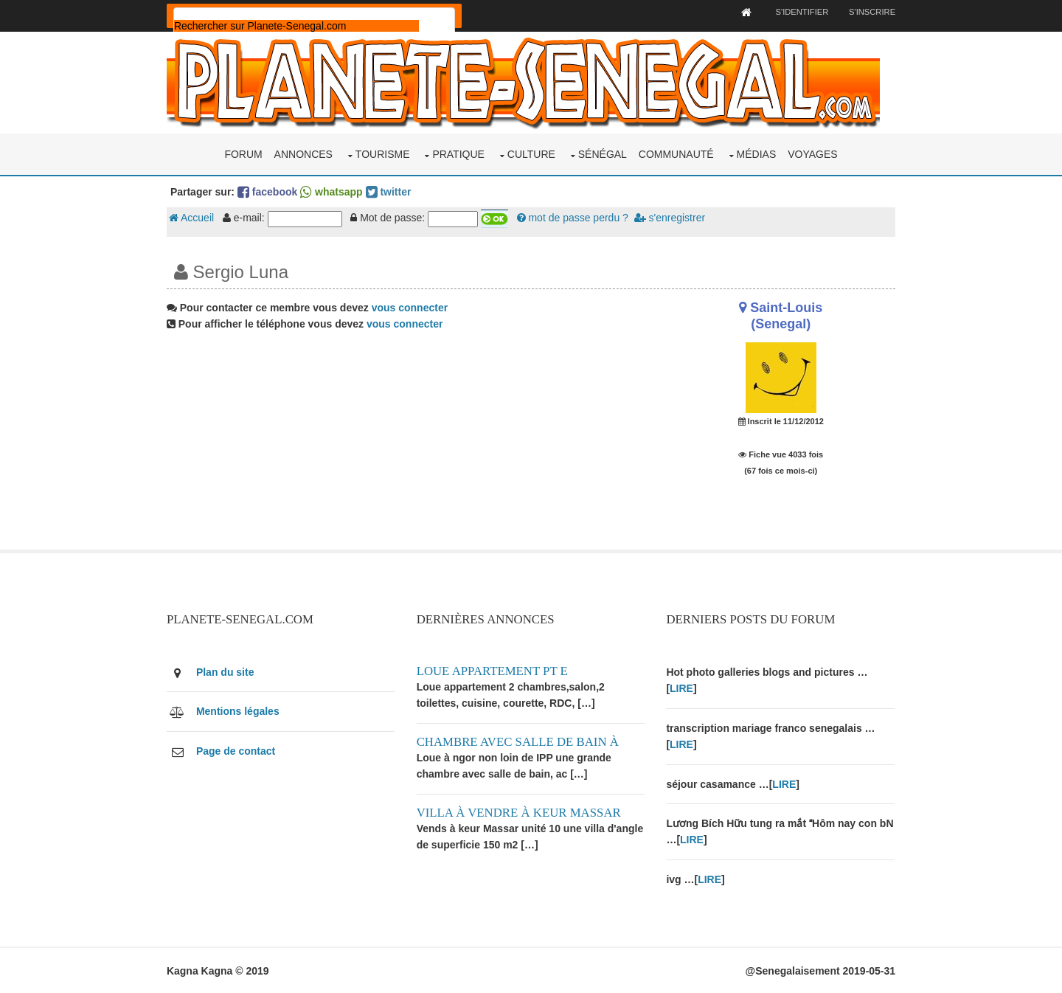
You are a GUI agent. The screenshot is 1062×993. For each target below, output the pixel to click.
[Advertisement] (407, 445)
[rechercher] (300, 26)
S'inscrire (868, 11)
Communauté (676, 153)
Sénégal (602, 153)
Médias (757, 153)
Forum (243, 153)
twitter (392, 191)
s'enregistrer (673, 218)
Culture (531, 153)
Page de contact (239, 749)
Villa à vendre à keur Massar (520, 811)
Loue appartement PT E (493, 670)
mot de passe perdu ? (576, 218)
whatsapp (335, 191)
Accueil (195, 218)
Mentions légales (241, 710)
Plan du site (229, 671)
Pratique (458, 153)
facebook (271, 191)
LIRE (681, 687)
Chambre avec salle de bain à (519, 740)
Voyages (812, 153)
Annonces (303, 153)
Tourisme (382, 153)
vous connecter (413, 307)
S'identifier (797, 11)
